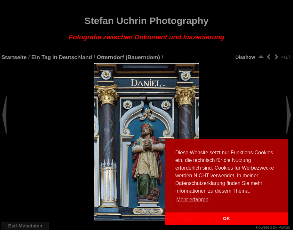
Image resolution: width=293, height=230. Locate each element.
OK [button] (226, 218)
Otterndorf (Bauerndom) (128, 57)
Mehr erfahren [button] (192, 199)
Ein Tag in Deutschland (61, 57)
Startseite (14, 57)
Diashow (245, 57)
